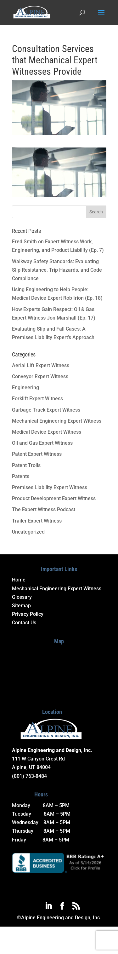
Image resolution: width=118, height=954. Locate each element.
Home (18, 580)
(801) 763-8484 (29, 776)
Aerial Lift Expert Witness (40, 365)
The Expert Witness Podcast (43, 509)
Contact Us (24, 623)
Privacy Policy (27, 614)
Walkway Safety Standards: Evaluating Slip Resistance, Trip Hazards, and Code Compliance (57, 269)
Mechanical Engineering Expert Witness (56, 421)
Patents (20, 476)
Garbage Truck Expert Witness (46, 410)
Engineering (25, 387)
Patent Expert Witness (37, 454)
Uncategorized (28, 532)
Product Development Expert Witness (54, 498)
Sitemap (21, 606)
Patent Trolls (26, 465)
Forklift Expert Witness (37, 399)
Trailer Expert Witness (37, 521)
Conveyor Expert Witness (40, 376)
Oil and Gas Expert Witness (42, 443)
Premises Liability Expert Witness (49, 487)
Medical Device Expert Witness (46, 432)
